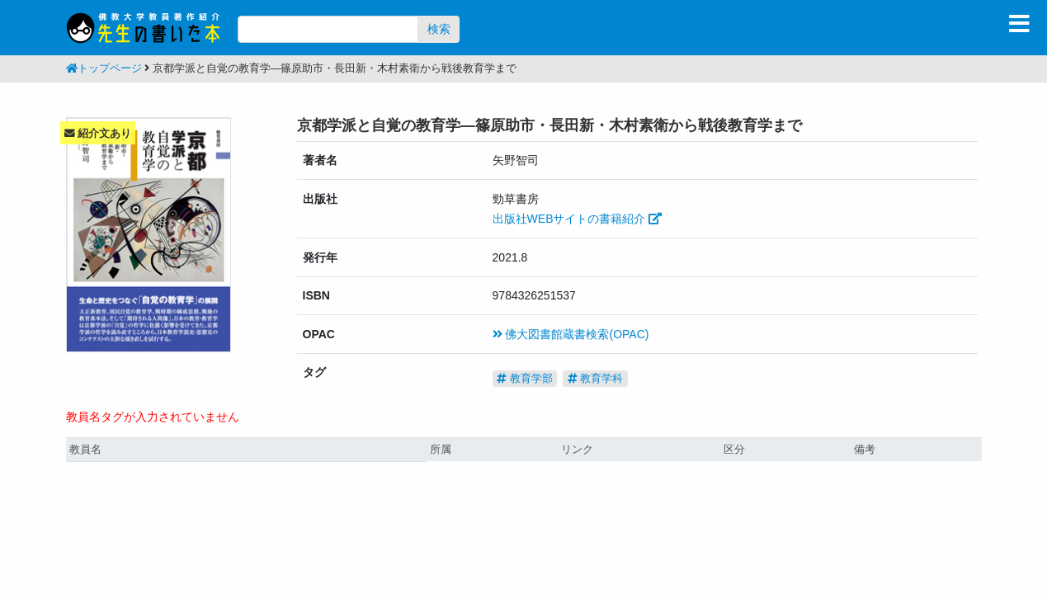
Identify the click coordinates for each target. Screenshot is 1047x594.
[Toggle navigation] (1019, 24)
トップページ (104, 68)
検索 (438, 28)
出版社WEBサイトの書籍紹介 (578, 218)
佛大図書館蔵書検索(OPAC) (571, 334)
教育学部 (525, 378)
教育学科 (596, 378)
